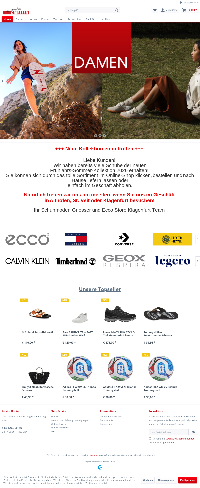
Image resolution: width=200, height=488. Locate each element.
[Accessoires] (74, 19)
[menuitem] (92, 10)
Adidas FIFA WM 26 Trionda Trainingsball (79, 388)
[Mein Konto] (169, 10)
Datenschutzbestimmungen (180, 438)
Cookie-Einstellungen (111, 416)
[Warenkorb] (189, 10)
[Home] (7, 19)
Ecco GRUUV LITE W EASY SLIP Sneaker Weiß (77, 334)
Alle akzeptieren (166, 480)
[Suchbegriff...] (92, 10)
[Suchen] (116, 10)
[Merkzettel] (155, 10)
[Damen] (19, 19)
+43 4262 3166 (12, 428)
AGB (53, 431)
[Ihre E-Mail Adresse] (169, 432)
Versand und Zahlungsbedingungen (70, 420)
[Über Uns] (104, 19)
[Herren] (32, 19)
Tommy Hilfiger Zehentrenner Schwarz (158, 334)
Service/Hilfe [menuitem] (188, 2)
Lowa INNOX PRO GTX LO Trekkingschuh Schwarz (119, 334)
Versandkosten (93, 455)
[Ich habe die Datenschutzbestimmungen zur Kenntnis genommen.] (150, 438)
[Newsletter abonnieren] (193, 432)
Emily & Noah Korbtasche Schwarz (38, 388)
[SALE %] (90, 19)
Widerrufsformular (60, 427)
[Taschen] (58, 19)
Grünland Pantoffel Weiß (37, 332)
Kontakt (55, 416)
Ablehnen (147, 480)
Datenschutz (106, 420)
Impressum (106, 423)
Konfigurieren (187, 480)
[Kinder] (45, 19)
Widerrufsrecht (59, 423)
